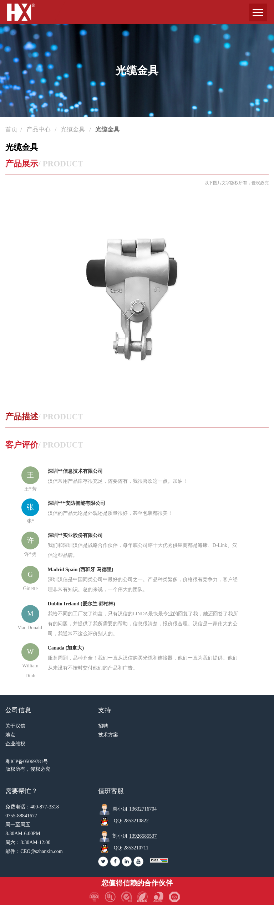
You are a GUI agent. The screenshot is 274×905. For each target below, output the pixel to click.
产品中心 (39, 129)
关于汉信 (15, 726)
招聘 (103, 726)
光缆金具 (73, 129)
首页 (11, 129)
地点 (10, 735)
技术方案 (108, 735)
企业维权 (15, 743)
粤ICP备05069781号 (26, 761)
